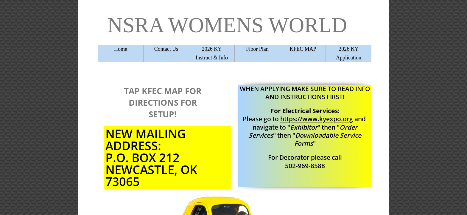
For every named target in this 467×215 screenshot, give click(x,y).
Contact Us (166, 49)
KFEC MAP (302, 49)
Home (120, 49)
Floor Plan (257, 49)
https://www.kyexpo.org (316, 119)
